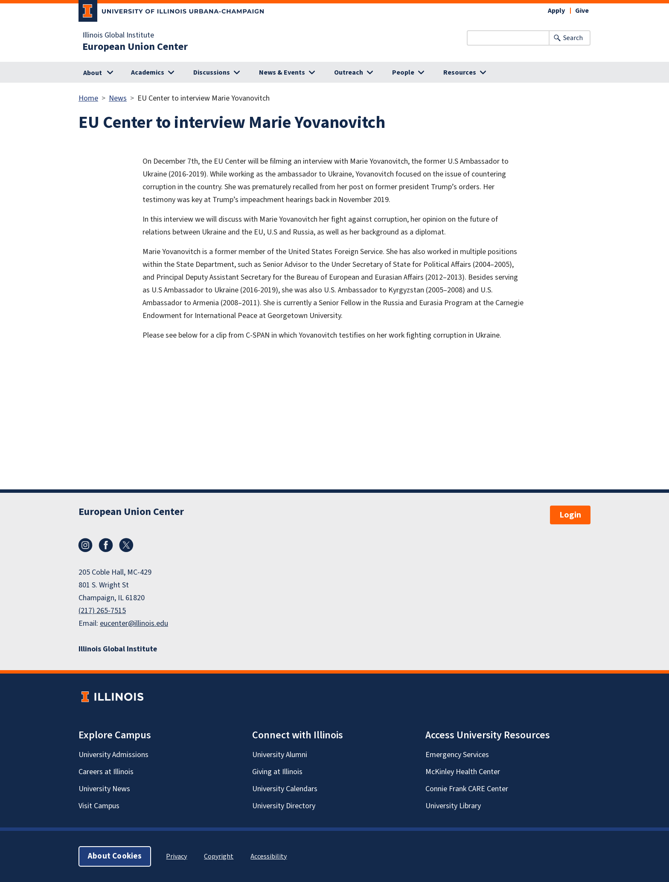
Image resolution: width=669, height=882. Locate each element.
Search (573, 38)
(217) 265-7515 (102, 610)
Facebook (105, 545)
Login (570, 515)
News (118, 98)
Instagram (85, 545)
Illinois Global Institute (118, 35)
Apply (556, 10)
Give (582, 10)
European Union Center (135, 46)
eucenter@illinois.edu (134, 623)
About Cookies (115, 856)
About (92, 73)
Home (88, 98)
